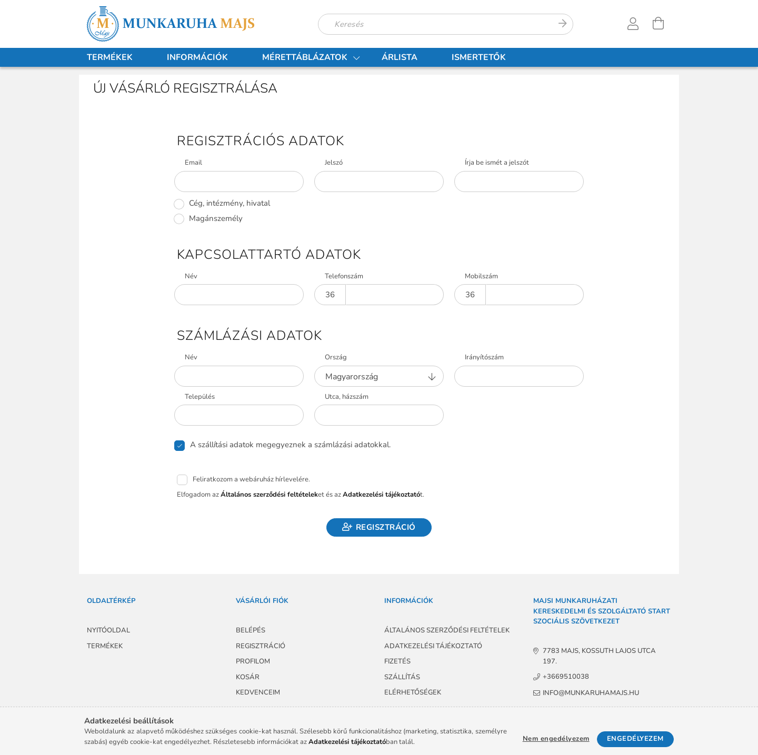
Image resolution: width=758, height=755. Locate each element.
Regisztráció (386, 527)
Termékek (110, 57)
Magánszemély (216, 219)
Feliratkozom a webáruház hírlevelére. (251, 479)
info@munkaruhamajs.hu (592, 693)
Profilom (253, 661)
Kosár (248, 677)
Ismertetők (479, 57)
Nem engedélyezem (556, 738)
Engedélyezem (635, 738)
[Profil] (633, 24)
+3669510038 (566, 676)
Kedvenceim (258, 692)
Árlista (399, 57)
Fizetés (397, 661)
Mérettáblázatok (304, 57)
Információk (197, 57)
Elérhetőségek (412, 692)
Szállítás (402, 677)
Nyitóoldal (108, 630)
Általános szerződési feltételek (447, 630)
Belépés (250, 630)
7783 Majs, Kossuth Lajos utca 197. (600, 656)
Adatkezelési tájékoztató (433, 646)
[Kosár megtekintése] (658, 24)
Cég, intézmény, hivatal (229, 203)
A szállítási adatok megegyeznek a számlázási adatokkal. (290, 445)
